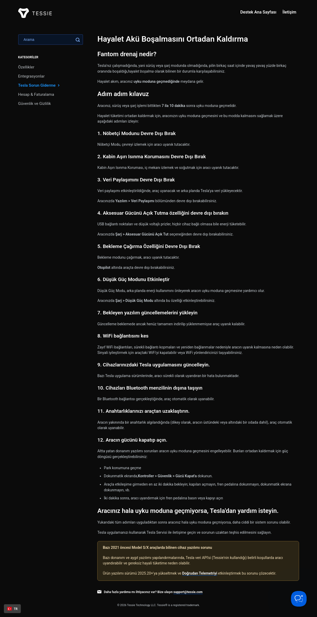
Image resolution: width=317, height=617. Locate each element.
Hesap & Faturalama (36, 94)
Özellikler (26, 67)
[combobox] (12, 608)
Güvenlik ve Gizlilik (34, 103)
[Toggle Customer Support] (299, 599)
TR (12, 609)
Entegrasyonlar (31, 76)
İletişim (289, 12)
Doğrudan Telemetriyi (199, 573)
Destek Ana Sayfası (258, 12)
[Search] (50, 39)
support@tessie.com (188, 592)
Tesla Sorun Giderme (39, 85)
